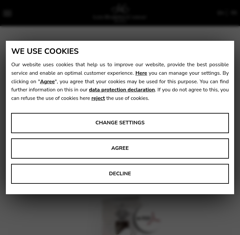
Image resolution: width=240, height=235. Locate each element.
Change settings (120, 122)
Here (141, 73)
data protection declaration (122, 89)
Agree (47, 81)
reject (98, 98)
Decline (120, 173)
